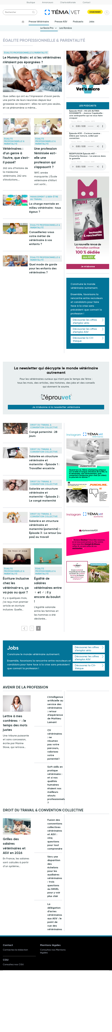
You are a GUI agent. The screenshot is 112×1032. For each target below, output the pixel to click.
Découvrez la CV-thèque (83, 339)
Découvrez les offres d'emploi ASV (85, 330)
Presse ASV (61, 21)
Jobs (91, 21)
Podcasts (78, 21)
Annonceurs (47, 2)
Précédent (24, 628)
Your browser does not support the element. (87, 126)
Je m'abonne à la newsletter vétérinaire (56, 407)
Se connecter (107, 12)
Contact (86, 2)
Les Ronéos (65, 27)
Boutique (31, 2)
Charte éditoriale (68, 2)
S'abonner (95, 12)
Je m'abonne (88, 266)
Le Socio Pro (47, 27)
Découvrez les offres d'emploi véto (85, 321)
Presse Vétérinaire (39, 21)
